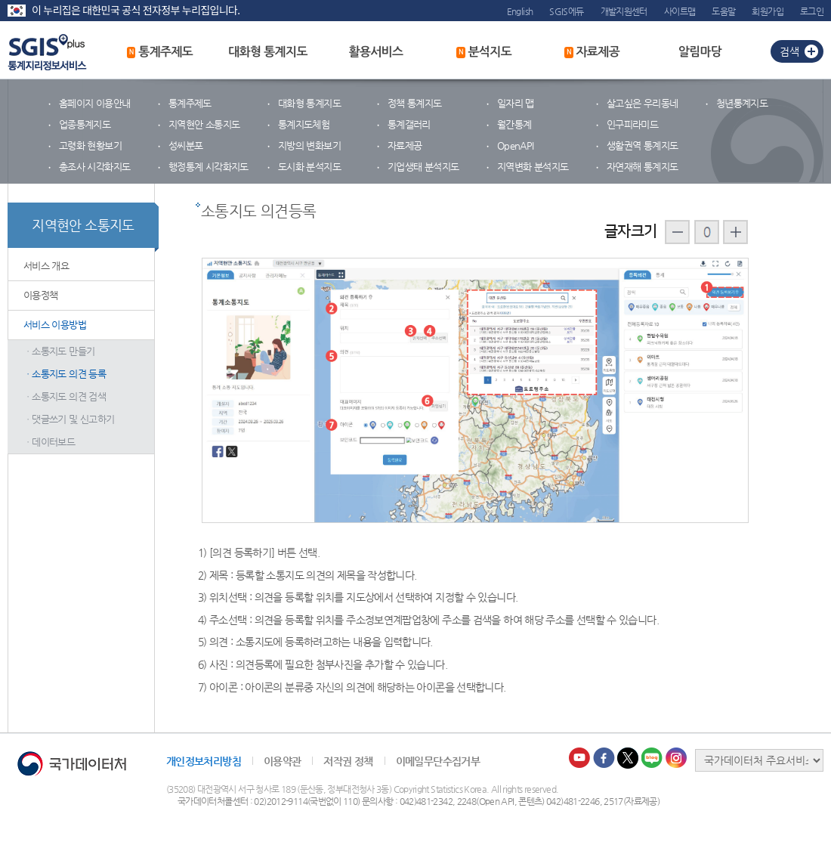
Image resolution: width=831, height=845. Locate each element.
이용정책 (40, 295)
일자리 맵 (515, 103)
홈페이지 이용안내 (94, 103)
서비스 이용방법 (54, 324)
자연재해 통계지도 (642, 166)
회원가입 (767, 11)
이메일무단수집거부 (438, 761)
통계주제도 (160, 52)
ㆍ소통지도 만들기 (58, 351)
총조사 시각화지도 (94, 166)
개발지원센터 (624, 11)
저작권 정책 (347, 761)
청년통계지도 (742, 103)
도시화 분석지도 (309, 166)
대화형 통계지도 (267, 51)
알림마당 (700, 51)
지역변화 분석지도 (532, 166)
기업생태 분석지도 (423, 166)
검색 (789, 51)
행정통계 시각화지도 (208, 166)
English (520, 11)
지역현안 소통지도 (203, 124)
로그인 (811, 11)
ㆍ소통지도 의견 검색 (64, 396)
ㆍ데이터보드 (49, 441)
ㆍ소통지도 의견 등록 (64, 373)
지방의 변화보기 (309, 145)
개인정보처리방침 (203, 761)
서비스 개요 (46, 265)
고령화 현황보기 (90, 145)
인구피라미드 (632, 124)
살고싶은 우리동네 (642, 103)
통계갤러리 (409, 124)
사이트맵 (679, 11)
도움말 (723, 11)
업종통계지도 (84, 124)
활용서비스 (375, 51)
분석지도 (483, 52)
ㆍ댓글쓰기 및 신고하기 (68, 419)
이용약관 (282, 761)
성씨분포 (185, 145)
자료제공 (591, 52)
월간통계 (514, 124)
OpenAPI (515, 145)
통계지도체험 (303, 124)
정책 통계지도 (415, 103)
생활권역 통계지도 (642, 145)
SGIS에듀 (566, 11)
